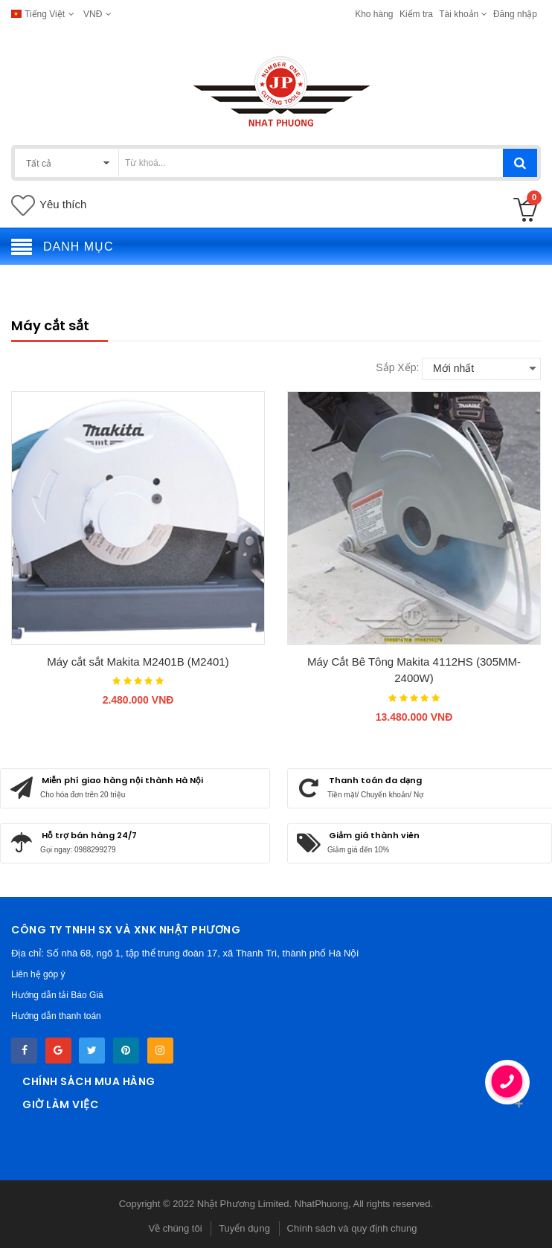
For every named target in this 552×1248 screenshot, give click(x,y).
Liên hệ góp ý (38, 974)
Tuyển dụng (244, 1228)
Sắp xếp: (397, 367)
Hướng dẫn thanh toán (56, 1016)
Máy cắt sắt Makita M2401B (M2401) (137, 661)
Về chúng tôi (175, 1228)
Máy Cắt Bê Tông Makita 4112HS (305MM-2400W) (414, 670)
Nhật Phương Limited (243, 1203)
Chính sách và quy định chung (352, 1228)
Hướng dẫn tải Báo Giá (57, 995)
